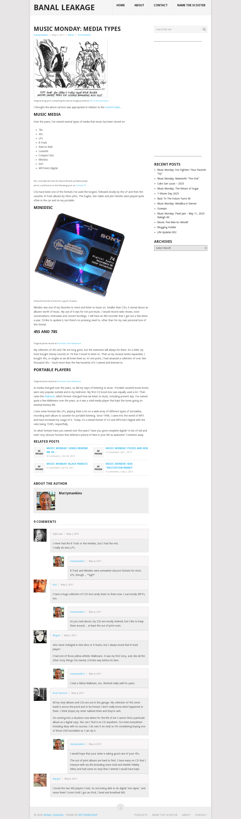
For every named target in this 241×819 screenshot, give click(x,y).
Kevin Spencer (60, 693)
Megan (56, 635)
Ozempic (162, 208)
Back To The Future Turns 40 (174, 198)
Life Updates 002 (166, 232)
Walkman (50, 396)
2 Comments (112, 452)
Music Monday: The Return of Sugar (178, 188)
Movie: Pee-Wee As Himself (172, 222)
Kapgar (56, 778)
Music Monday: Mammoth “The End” (178, 178)
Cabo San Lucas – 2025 (170, 183)
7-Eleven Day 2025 (168, 193)
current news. (112, 107)
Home (120, 5)
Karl (55, 584)
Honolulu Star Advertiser (69, 343)
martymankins (41, 35)
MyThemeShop (87, 814)
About (139, 5)
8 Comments (53, 456)
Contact (161, 5)
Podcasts (140, 814)
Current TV (81, 185)
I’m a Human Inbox (99, 101)
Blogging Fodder (166, 227)
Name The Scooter (191, 5)
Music (71, 35)
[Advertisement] (180, 97)
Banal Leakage (64, 7)
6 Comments (53, 468)
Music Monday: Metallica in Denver (177, 203)
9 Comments (84, 35)
